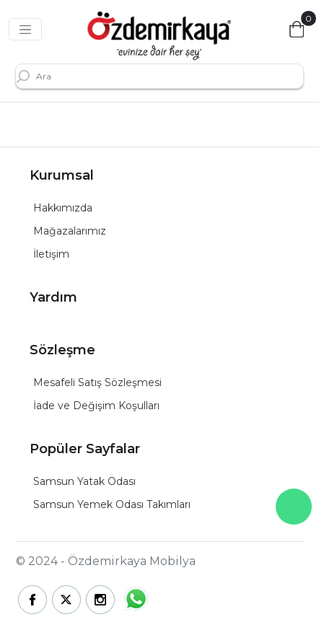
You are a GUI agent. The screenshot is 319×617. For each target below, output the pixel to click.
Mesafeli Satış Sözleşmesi (97, 382)
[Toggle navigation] (25, 29)
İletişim (51, 254)
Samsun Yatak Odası (84, 481)
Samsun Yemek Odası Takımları (112, 504)
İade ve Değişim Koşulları (96, 405)
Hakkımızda (62, 207)
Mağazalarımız (69, 230)
